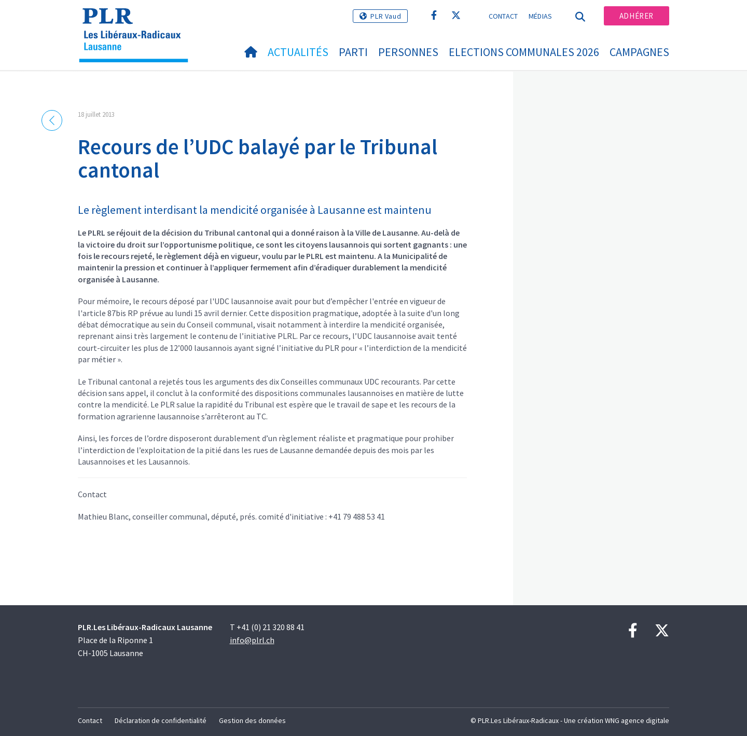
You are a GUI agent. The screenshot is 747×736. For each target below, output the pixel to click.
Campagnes (639, 52)
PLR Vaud (385, 16)
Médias (540, 16)
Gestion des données (252, 720)
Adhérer (636, 16)
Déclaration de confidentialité (160, 720)
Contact (503, 16)
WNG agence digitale (637, 720)
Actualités (298, 52)
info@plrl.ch (252, 640)
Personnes (408, 52)
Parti (353, 52)
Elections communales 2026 (524, 52)
